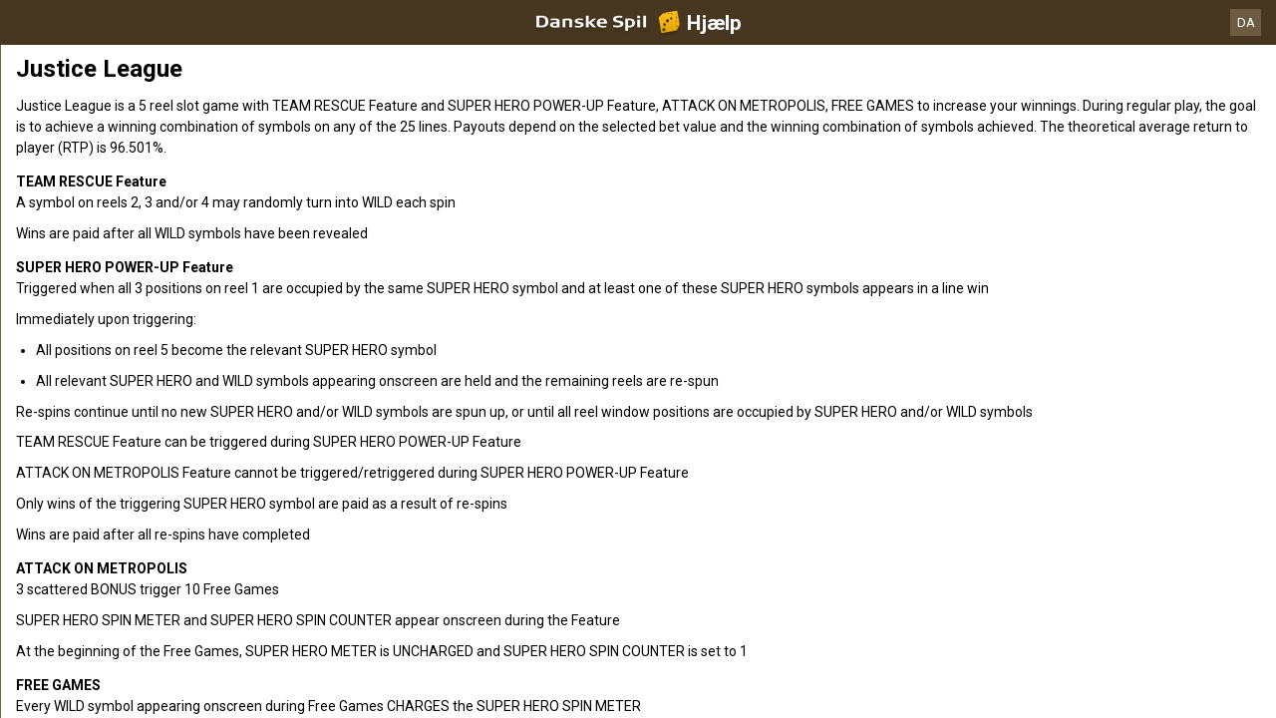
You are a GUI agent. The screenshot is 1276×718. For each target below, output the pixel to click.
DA (1246, 22)
